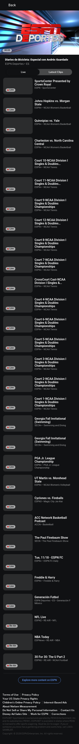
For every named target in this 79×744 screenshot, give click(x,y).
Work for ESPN (39, 714)
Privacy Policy (30, 694)
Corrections (59, 714)
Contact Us (67, 710)
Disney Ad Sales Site (15, 714)
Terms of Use (11, 694)
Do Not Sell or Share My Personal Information (30, 710)
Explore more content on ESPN (39, 680)
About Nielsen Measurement (20, 706)
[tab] (23, 72)
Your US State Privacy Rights (20, 698)
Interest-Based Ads (55, 702)
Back (9, 5)
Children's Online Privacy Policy (21, 702)
